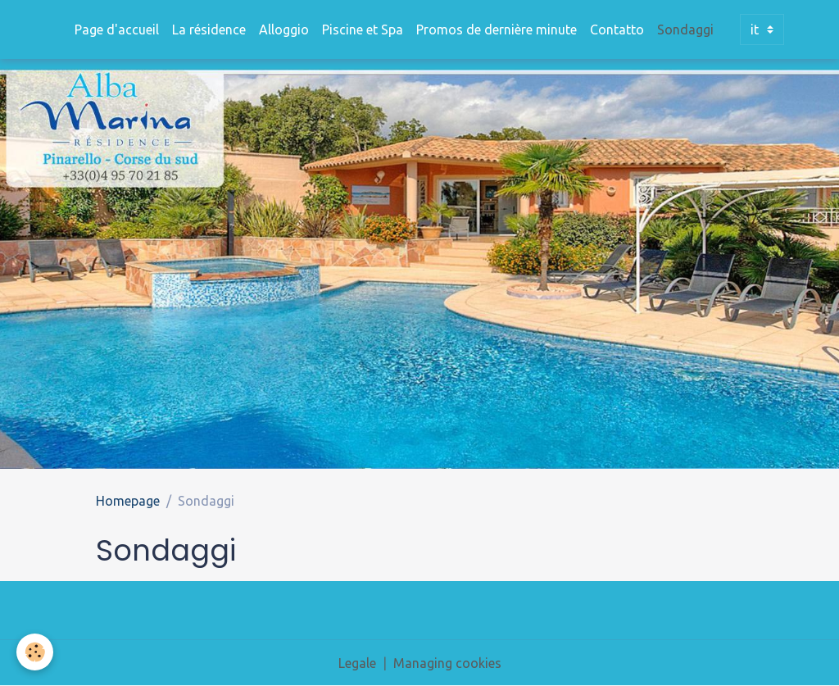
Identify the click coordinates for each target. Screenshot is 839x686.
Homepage (128, 500)
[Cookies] (34, 652)
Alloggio (284, 29)
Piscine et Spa (362, 29)
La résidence (209, 29)
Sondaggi (685, 29)
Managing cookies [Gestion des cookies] (447, 663)
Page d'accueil (117, 29)
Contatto (617, 29)
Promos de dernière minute (496, 29)
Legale (357, 663)
